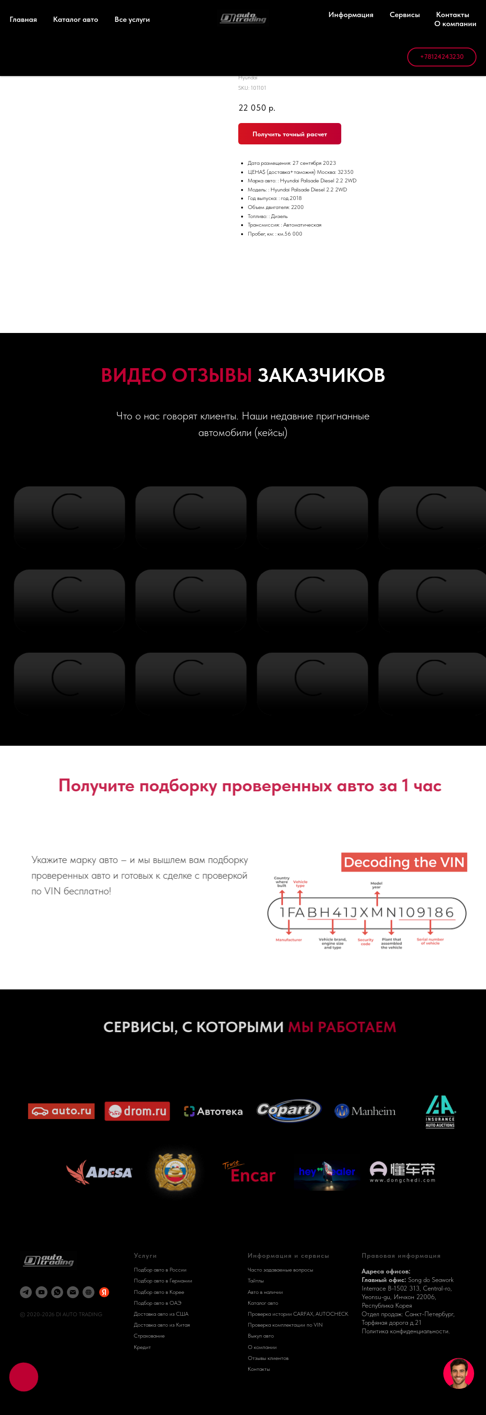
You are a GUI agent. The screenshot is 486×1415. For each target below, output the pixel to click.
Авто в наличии (265, 1292)
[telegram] (26, 1292)
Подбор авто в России (160, 1269)
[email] (73, 1292)
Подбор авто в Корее (159, 1292)
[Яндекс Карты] (104, 1292)
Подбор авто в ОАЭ (157, 1303)
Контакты (259, 1369)
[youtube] (41, 1292)
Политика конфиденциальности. (406, 1331)
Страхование (149, 1335)
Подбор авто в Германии (163, 1280)
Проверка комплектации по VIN (285, 1324)
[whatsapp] (57, 1292)
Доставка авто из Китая (162, 1324)
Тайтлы (256, 1280)
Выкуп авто (261, 1335)
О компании (262, 1347)
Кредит (142, 1347)
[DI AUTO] (88, 1292)
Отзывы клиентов (268, 1358)
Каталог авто (263, 1303)
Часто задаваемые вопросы (280, 1269)
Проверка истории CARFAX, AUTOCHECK (298, 1314)
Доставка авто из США (161, 1314)
